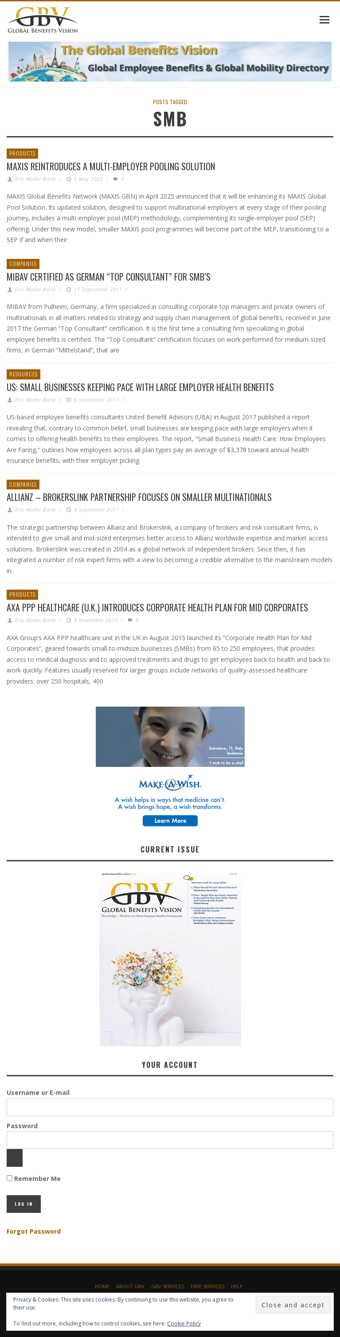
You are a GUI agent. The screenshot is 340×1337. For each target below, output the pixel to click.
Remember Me (34, 1178)
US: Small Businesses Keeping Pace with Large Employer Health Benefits (140, 387)
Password (22, 1126)
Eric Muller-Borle (35, 179)
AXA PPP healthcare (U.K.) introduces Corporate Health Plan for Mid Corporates (157, 607)
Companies (23, 263)
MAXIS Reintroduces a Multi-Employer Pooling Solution (111, 166)
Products (22, 153)
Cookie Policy (184, 1323)
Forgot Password (34, 1231)
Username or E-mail (38, 1092)
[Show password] (15, 1158)
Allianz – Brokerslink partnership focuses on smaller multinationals (139, 497)
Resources (23, 374)
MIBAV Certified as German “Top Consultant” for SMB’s (109, 276)
